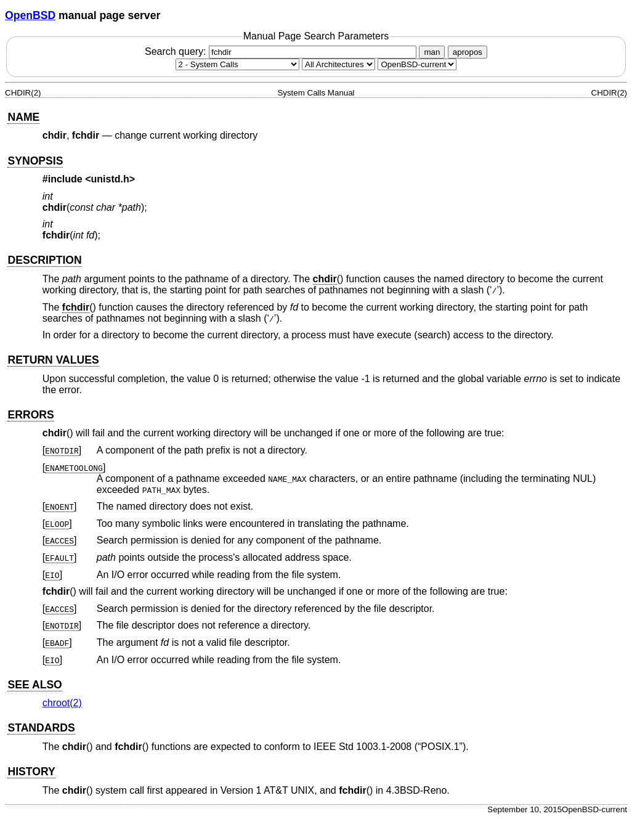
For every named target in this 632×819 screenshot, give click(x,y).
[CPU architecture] (338, 64)
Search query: (282, 51)
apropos (467, 52)
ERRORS (30, 415)
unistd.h (110, 179)
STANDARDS (41, 728)
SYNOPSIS (35, 161)
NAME (23, 117)
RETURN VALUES (53, 360)
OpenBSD (30, 15)
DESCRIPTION (44, 260)
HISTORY (31, 771)
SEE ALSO (34, 684)
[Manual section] (237, 64)
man (432, 52)
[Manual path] (417, 64)
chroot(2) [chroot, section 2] (62, 703)
